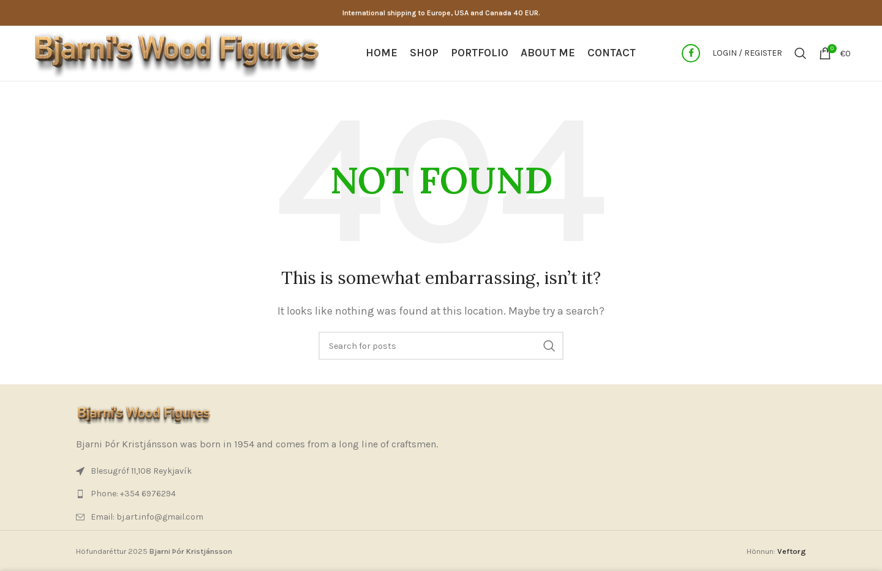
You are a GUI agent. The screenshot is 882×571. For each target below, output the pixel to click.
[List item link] (441, 494)
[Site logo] (175, 52)
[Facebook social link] (691, 53)
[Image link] (143, 414)
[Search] (800, 53)
